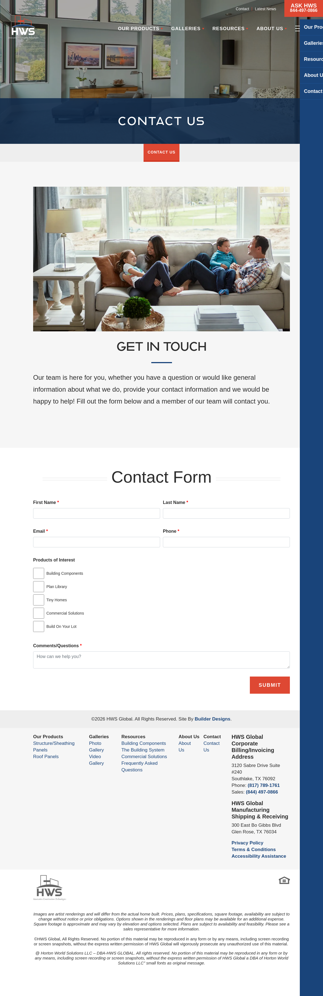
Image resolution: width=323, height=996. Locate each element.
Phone (171, 531)
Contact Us (162, 152)
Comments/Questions (57, 645)
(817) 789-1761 (264, 785)
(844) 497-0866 (262, 792)
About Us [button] (269, 28)
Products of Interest (54, 560)
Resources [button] (229, 28)
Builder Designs (212, 719)
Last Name (175, 502)
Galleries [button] (185, 28)
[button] (303, 8)
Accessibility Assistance (259, 856)
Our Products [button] (138, 28)
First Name (46, 502)
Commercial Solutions (144, 756)
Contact (242, 9)
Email (40, 531)
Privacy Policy (247, 843)
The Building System (143, 750)
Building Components (143, 743)
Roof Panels (46, 756)
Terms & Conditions (254, 849)
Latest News (265, 9)
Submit (270, 685)
